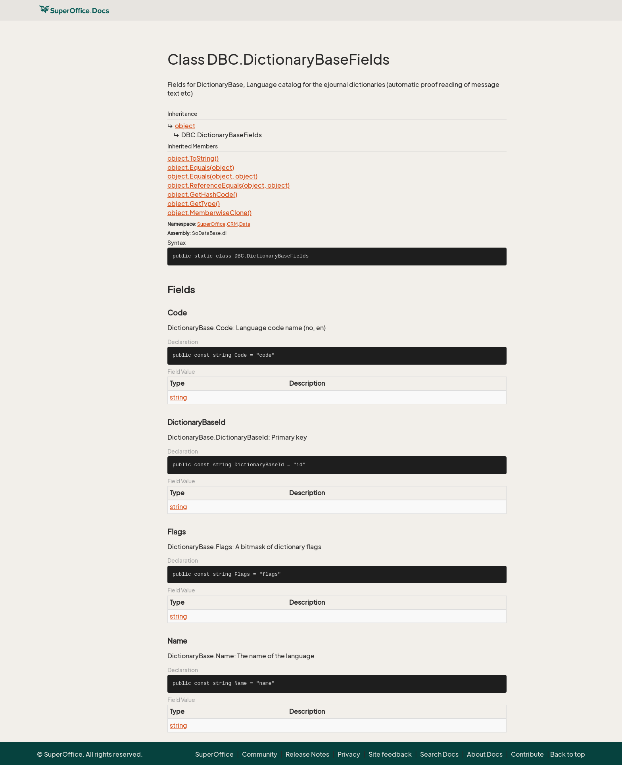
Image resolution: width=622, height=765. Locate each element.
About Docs (485, 754)
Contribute (527, 754)
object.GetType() (193, 204)
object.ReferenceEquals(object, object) (228, 185)
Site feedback (390, 754)
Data (244, 224)
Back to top (567, 754)
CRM (232, 224)
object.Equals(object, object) (212, 176)
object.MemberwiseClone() (209, 213)
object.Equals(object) (200, 167)
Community (259, 754)
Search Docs (439, 754)
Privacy (349, 754)
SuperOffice (211, 224)
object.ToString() (193, 158)
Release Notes (307, 754)
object (185, 126)
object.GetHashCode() (202, 194)
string (178, 397)
